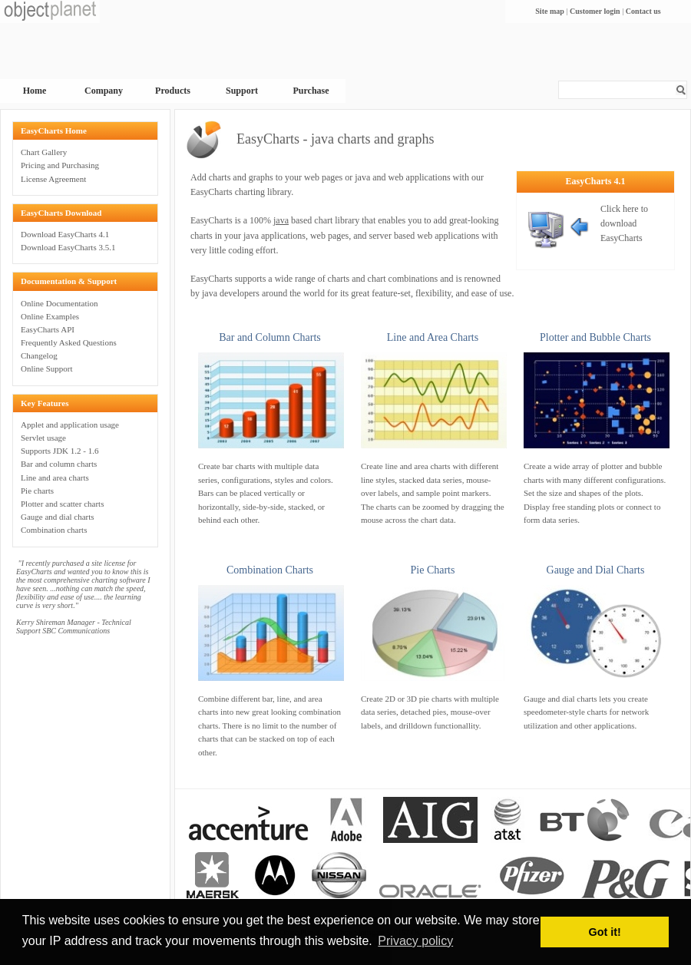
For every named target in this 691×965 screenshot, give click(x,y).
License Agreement (53, 178)
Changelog (39, 355)
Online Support (47, 368)
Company (103, 90)
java (281, 220)
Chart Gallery (44, 152)
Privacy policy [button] (415, 940)
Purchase (311, 90)
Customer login (595, 11)
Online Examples (50, 316)
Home (35, 90)
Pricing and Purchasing (60, 165)
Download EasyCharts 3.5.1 (68, 247)
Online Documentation (59, 303)
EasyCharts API (47, 329)
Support (242, 90)
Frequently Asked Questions (69, 342)
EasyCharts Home (54, 130)
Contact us (643, 11)
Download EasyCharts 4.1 (65, 234)
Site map (549, 11)
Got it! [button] (605, 932)
